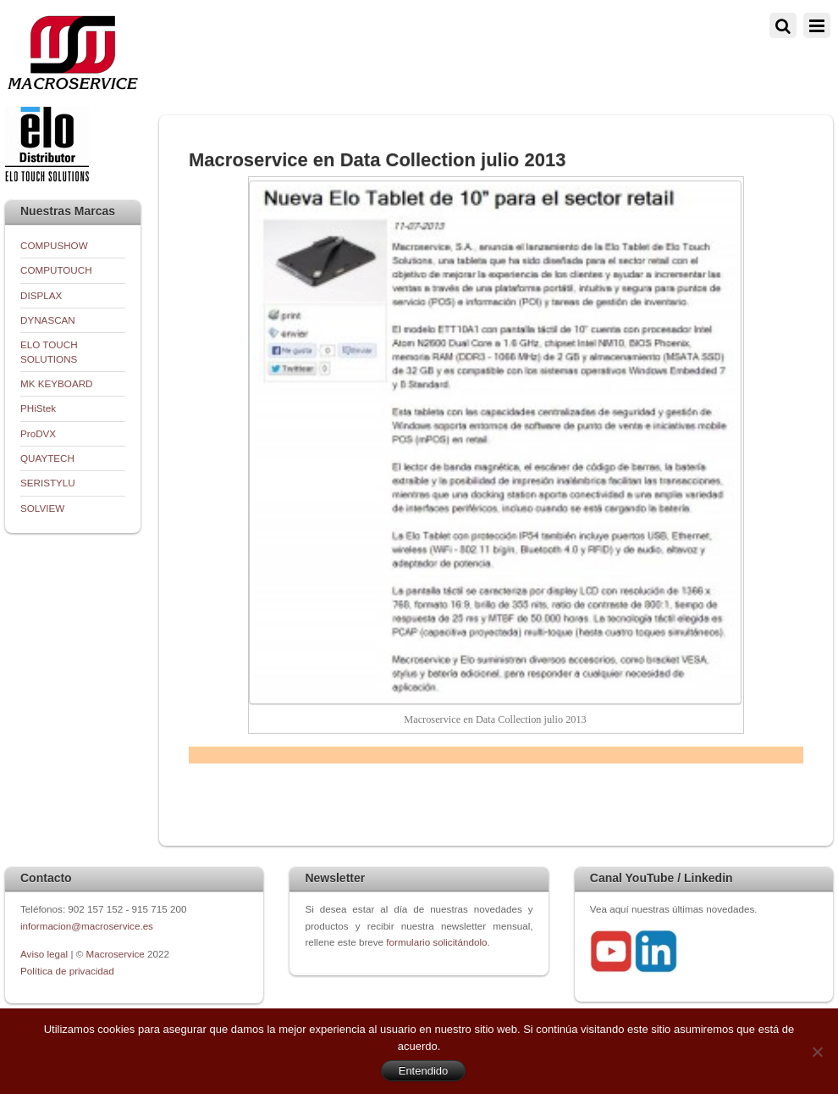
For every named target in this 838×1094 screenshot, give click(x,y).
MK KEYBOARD (56, 383)
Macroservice (115, 953)
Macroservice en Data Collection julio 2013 (377, 159)
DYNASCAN (47, 319)
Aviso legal (45, 953)
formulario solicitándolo (436, 941)
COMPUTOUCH (56, 269)
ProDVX (38, 433)
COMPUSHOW (54, 245)
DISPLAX (41, 295)
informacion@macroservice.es (86, 925)
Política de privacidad (67, 970)
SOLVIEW (42, 508)
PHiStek (38, 408)
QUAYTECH (47, 458)
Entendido (424, 1070)
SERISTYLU (47, 482)
